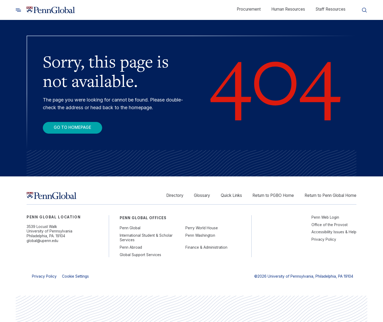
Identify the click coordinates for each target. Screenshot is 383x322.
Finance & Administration (206, 247)
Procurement (249, 9)
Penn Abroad (131, 247)
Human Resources (288, 9)
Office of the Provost (329, 225)
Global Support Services (140, 255)
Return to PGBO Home (273, 195)
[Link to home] (50, 10)
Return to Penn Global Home (330, 195)
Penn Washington (200, 235)
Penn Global (130, 228)
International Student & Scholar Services (146, 237)
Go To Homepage (72, 127)
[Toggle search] (18, 10)
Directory (175, 195)
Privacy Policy (323, 239)
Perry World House (201, 228)
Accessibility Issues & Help (333, 232)
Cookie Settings (75, 276)
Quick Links (231, 195)
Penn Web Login (325, 217)
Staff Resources (330, 9)
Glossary (202, 195)
